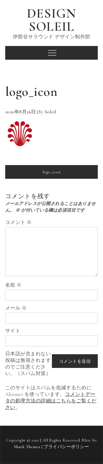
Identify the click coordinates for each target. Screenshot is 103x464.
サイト (13, 331)
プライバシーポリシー (66, 446)
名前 (13, 285)
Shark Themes (28, 446)
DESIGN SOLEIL (51, 19)
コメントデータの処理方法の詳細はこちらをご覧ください (51, 400)
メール (16, 308)
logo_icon (52, 172)
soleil (50, 112)
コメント (18, 222)
